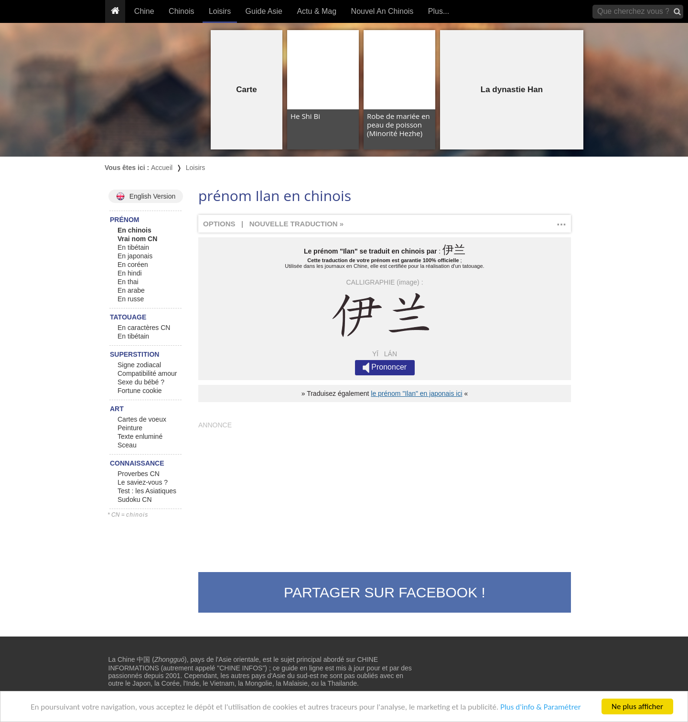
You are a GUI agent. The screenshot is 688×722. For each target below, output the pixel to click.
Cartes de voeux (142, 419)
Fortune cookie (140, 390)
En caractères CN (144, 327)
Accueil (161, 167)
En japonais (135, 256)
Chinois (181, 11)
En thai (128, 282)
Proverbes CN (139, 474)
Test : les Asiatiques (147, 491)
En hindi (130, 273)
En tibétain (133, 247)
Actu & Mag (316, 11)
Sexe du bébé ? (141, 382)
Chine (144, 11)
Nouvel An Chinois (382, 11)
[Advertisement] (384, 496)
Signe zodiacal (139, 365)
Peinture (130, 428)
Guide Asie (264, 11)
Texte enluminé (140, 436)
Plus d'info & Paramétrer (540, 707)
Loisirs (220, 11)
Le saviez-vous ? (143, 482)
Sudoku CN (135, 499)
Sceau (127, 445)
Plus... (438, 11)
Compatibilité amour (147, 373)
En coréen (133, 264)
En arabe (131, 290)
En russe (131, 299)
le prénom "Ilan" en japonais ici (416, 393)
